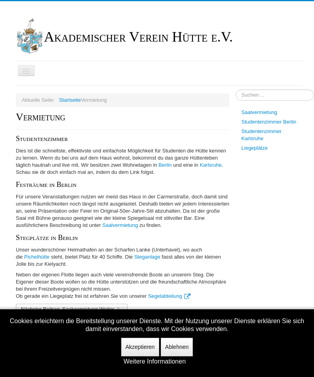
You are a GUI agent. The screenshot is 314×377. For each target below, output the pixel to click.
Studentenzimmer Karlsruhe (262, 134)
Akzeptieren (140, 347)
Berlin (164, 165)
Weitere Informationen (155, 361)
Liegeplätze (255, 148)
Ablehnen (176, 347)
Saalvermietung (120, 225)
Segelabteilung (169, 296)
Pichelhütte (36, 257)
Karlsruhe (211, 165)
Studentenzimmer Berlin (269, 122)
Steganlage (147, 257)
